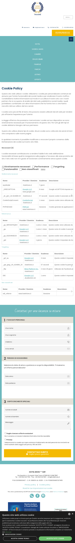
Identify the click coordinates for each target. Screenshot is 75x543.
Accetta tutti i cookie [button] (55, 538)
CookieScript (28, 200)
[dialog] (37, 527)
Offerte (37, 79)
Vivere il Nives (37, 49)
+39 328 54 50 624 (68, 27)
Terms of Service (58, 492)
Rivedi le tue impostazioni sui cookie (37, 488)
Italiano (68, 17)
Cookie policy (44, 485)
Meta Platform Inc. (31, 269)
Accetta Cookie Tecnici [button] (20, 538)
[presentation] (20, 391)
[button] (37, 534)
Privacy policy (30, 485)
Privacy (9, 440)
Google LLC (27, 189)
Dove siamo (26, 27)
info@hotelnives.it (39, 27)
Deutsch (64, 22)
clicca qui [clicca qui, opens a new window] (8, 532)
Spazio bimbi (37, 59)
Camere (37, 54)
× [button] (72, 514)
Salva (43, 169)
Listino (37, 74)
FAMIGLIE (37, 64)
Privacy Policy (45, 492)
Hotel (37, 44)
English (50, 22)
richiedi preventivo (62, 32)
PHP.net (26, 207)
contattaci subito (37, 453)
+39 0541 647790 (54, 27)
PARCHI (37, 69)
